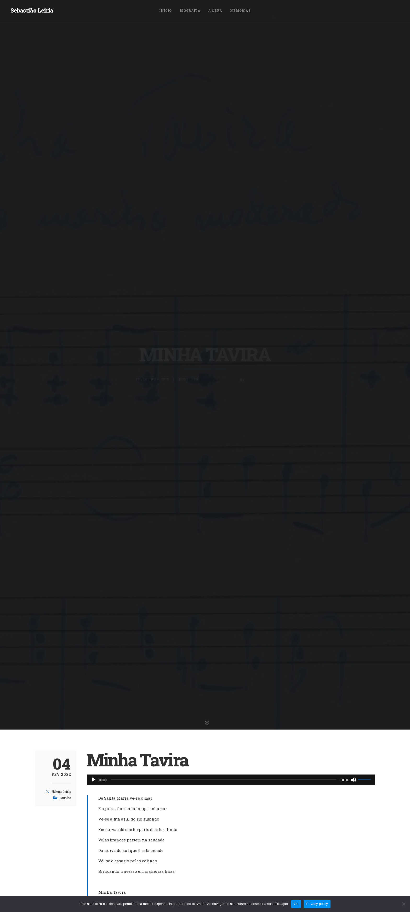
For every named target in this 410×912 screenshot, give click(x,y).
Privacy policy (317, 904)
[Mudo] (353, 779)
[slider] (224, 779)
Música (65, 798)
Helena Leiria (61, 791)
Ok (296, 904)
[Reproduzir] (93, 779)
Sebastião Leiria (31, 10)
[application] (231, 780)
